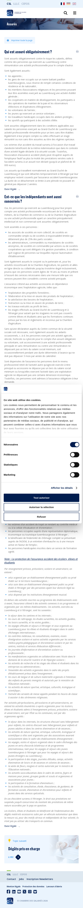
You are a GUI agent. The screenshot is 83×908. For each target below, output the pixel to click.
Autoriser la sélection (41, 507)
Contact (11, 879)
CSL (9, 4)
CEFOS (25, 4)
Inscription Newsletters (40, 879)
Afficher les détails (62, 487)
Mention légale (14, 886)
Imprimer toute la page (19, 40)
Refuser (41, 516)
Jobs (21, 879)
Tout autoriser (41, 497)
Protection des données (33, 886)
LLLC (16, 4)
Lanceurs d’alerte (54, 886)
